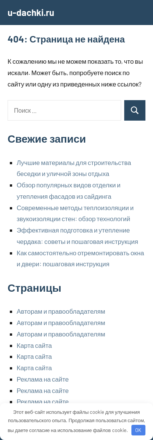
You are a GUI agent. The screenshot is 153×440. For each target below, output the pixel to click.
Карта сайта (34, 345)
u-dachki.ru (31, 12)
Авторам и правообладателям (61, 311)
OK (138, 430)
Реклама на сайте (43, 379)
